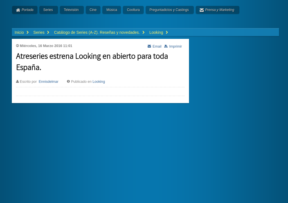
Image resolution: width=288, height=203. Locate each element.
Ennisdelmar (48, 82)
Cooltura (133, 10)
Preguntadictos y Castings (169, 10)
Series (48, 10)
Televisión (71, 10)
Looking (99, 82)
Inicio (19, 32)
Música (111, 10)
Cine (93, 10)
